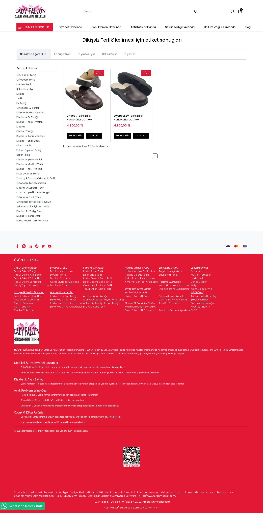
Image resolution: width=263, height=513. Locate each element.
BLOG (194, 310)
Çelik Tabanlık (22, 306)
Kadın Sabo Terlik (93, 271)
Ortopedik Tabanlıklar (27, 299)
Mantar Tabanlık (23, 310)
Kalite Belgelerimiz (201, 289)
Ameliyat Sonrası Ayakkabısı (141, 282)
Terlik (19, 98)
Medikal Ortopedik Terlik (30, 187)
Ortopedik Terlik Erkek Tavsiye (33, 201)
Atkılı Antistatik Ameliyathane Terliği (103, 299)
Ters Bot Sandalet (169, 303)
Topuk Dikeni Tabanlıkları (28, 278)
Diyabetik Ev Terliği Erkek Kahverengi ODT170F (128, 117)
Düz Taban (26, 405)
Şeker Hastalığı (24, 89)
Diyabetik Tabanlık (61, 285)
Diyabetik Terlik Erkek (28, 216)
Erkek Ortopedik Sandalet (140, 310)
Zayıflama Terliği (168, 274)
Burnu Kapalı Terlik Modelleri (32, 220)
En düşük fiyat (62, 54)
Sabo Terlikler (27, 367)
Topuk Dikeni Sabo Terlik (97, 289)
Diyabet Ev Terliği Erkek (29, 211)
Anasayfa (196, 271)
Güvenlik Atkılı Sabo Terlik (97, 285)
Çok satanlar (109, 54)
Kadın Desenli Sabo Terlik (98, 278)
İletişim (195, 285)
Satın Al (93, 135)
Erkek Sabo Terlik (92, 274)
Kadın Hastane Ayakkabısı (174, 285)
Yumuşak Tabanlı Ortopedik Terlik (36, 178)
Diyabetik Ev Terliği (27, 117)
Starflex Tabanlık (23, 303)
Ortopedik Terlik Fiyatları (30, 112)
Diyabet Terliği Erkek (28, 140)
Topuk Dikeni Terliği (25, 271)
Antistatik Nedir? (200, 306)
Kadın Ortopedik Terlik (138, 292)
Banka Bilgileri (199, 282)
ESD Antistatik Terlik (94, 306)
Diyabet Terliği (24, 131)
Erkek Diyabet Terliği (28, 173)
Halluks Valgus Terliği (137, 274)
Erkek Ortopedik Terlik (137, 296)
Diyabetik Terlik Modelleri (30, 136)
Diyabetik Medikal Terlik (29, 164)
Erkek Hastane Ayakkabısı (174, 289)
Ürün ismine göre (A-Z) (33, 54)
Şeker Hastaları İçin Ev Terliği (32, 206)
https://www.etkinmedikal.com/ (157, 496)
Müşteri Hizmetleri (201, 274)
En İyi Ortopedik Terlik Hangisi (33, 192)
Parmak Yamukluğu (202, 303)
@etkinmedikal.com (158, 501)
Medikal (20, 126)
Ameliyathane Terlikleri (32, 372)
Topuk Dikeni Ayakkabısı (28, 274)
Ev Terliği (21, 103)
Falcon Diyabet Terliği (28, 150)
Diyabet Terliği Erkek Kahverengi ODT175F (79, 117)
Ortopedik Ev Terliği (27, 108)
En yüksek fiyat (86, 54)
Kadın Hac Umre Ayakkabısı (66, 303)
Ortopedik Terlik (25, 79)
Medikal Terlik (24, 84)
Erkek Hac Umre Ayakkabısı (66, 306)
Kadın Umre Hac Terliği (63, 296)
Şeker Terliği (23, 155)
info (144, 501)
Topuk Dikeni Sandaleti (27, 282)
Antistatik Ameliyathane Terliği (100, 303)
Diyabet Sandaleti (60, 278)
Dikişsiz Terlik (23, 145)
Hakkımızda (197, 278)
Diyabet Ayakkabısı (61, 271)
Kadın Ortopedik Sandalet (140, 306)
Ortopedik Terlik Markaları (31, 183)
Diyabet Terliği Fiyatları (29, 122)
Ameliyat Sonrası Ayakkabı (174, 310)
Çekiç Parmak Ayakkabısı (140, 278)
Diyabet (20, 93)
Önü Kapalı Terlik (26, 75)
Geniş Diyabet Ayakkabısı (65, 282)
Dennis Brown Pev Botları (173, 299)
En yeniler (129, 54)
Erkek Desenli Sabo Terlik (97, 282)
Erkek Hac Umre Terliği (63, 299)
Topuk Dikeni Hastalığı (203, 296)
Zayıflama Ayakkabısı (171, 271)
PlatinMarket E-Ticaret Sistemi (121, 507)
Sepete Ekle (75, 135)
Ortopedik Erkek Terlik (28, 197)
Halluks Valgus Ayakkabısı (140, 271)
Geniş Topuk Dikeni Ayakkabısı (31, 285)
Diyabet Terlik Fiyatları (29, 169)
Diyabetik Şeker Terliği (29, 159)
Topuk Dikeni (27, 400)
